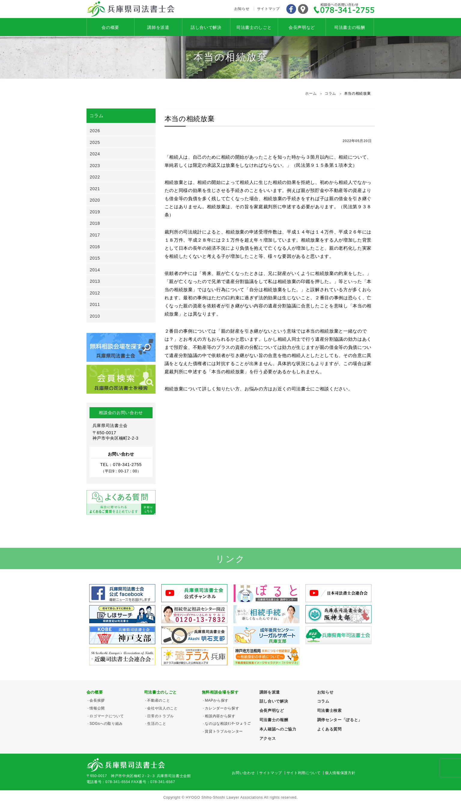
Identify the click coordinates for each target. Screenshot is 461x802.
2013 (95, 281)
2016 (95, 246)
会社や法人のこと (162, 708)
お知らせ (242, 9)
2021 (95, 188)
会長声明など (302, 27)
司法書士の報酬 (349, 27)
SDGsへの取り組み (106, 723)
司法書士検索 (329, 710)
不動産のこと (158, 700)
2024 (95, 153)
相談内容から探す (220, 716)
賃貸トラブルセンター (224, 731)
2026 (95, 130)
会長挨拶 (97, 700)
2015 (95, 258)
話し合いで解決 (206, 27)
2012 (95, 293)
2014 (95, 269)
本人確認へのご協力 (277, 729)
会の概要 (110, 27)
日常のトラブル (160, 716)
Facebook (291, 9)
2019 (95, 211)
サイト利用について (304, 773)
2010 (95, 316)
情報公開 (97, 708)
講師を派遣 (158, 27)
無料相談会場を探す (220, 692)
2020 (95, 200)
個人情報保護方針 (340, 773)
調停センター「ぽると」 (339, 720)
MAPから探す (217, 700)
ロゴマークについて (106, 716)
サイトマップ (268, 9)
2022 (95, 177)
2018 (95, 223)
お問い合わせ (243, 773)
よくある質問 (329, 729)
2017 (95, 235)
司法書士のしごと (253, 27)
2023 (95, 165)
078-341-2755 (344, 9)
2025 (95, 142)
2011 (95, 304)
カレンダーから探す (222, 708)
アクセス (303, 9)
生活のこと (156, 723)
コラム (323, 701)
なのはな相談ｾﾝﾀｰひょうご (228, 723)
